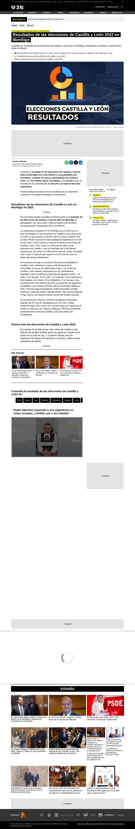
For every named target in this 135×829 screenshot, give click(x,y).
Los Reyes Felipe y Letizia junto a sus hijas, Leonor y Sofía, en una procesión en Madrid (105, 222)
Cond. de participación (117, 824)
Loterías (46, 12)
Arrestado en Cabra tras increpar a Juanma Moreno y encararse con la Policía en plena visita (105, 211)
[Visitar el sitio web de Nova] (64, 815)
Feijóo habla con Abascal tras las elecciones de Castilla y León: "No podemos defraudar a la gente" (64, 751)
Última (100, 7)
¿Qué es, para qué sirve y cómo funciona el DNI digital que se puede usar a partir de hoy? (104, 200)
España (67, 689)
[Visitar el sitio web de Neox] (56, 815)
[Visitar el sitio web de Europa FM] (93, 815)
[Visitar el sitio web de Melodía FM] (100, 815)
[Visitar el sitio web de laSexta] (49, 815)
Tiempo (60, 12)
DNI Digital (97, 195)
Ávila (69, 53)
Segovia (64, 53)
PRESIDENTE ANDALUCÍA (101, 206)
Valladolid (89, 53)
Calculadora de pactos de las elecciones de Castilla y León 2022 (41, 56)
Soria (96, 53)
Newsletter (117, 12)
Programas (75, 12)
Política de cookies (104, 824)
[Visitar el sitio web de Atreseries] (78, 815)
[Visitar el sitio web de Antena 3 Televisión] (41, 815)
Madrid (22, 25)
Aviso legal (81, 824)
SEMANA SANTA (98, 218)
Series (102, 12)
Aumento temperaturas (20, 1)
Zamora (75, 53)
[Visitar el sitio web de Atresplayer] (111, 815)
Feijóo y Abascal (32, 1)
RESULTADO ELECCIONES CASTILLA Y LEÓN (35, 53)
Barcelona (30, 25)
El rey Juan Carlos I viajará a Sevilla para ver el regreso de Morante (65, 718)
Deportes (32, 12)
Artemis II (60, 1)
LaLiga (55, 1)
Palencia (82, 53)
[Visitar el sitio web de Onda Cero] (86, 815)
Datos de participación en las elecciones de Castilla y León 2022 (38, 59)
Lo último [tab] (111, 190)
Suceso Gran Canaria (82, 1)
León (111, 53)
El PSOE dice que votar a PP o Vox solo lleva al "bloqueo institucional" (102, 718)
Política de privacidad (91, 824)
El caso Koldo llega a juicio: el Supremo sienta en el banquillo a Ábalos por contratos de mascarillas (28, 719)
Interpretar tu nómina (106, 1)
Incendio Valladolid (69, 1)
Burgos (57, 53)
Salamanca (103, 53)
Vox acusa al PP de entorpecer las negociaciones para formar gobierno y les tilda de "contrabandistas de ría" (66, 790)
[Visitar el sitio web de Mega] (71, 815)
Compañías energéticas (45, 1)
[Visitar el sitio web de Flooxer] (121, 815)
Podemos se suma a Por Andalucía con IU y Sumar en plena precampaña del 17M (114, 743)
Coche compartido (94, 1)
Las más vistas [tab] (96, 190)
